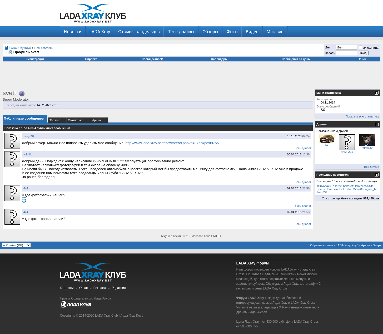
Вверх (377, 245)
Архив (365, 245)
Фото (232, 31)
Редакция (119, 288)
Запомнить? (369, 48)
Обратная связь (321, 245)
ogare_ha (371, 189)
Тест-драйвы (181, 31)
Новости (72, 31)
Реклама (99, 288)
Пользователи (43, 48)
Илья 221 (347, 151)
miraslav (367, 147)
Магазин (275, 31)
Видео (252, 31)
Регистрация (35, 59)
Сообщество (152, 59)
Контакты (67, 288)
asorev (337, 186)
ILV (327, 144)
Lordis (347, 189)
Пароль (330, 53)
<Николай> (323, 186)
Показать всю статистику (362, 116)
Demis (320, 189)
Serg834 (28, 136)
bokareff (348, 186)
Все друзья (371, 166)
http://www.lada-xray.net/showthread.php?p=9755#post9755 (172, 143)
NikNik (27, 154)
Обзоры (210, 31)
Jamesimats (334, 189)
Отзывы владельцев (139, 31)
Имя (327, 47)
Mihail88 (358, 189)
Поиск (362, 59)
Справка (91, 59)
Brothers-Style (364, 186)
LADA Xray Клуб (20, 48)
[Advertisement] (191, 77)
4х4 (25, 188)
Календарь (219, 59)
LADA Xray (99, 31)
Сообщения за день (296, 59)
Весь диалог (303, 148)
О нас (83, 288)
